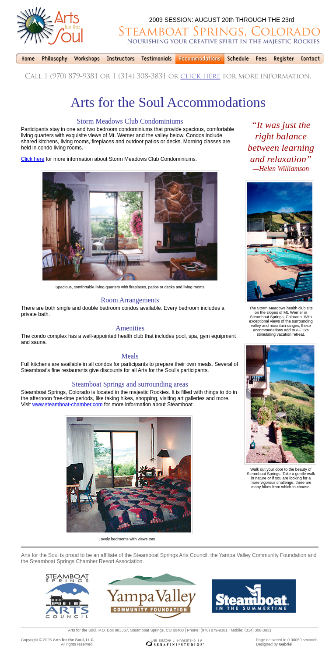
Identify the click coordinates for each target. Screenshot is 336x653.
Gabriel (285, 644)
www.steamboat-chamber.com (67, 404)
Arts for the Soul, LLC (73, 640)
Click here (32, 159)
